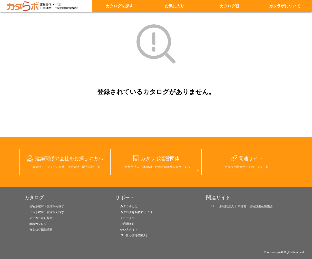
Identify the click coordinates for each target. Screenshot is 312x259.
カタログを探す (119, 6)
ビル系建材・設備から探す (46, 212)
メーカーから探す (41, 218)
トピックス (127, 218)
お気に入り (174, 6)
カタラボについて (284, 6)
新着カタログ (38, 224)
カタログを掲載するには (136, 212)
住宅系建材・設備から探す (46, 206)
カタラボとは (129, 206)
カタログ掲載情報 (41, 229)
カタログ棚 (229, 6)
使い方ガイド (129, 229)
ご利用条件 (127, 224)
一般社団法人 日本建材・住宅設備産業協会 (244, 206)
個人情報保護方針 (137, 235)
